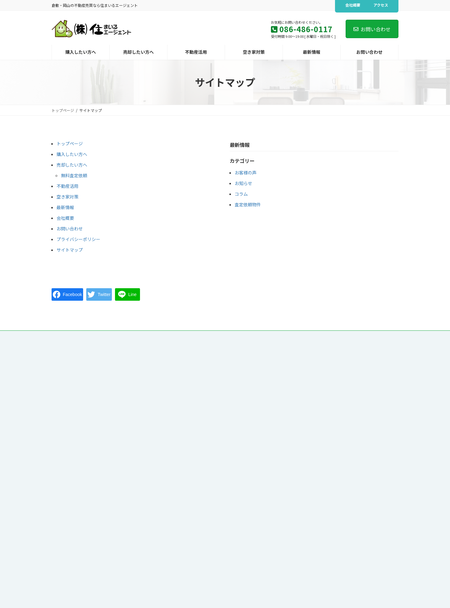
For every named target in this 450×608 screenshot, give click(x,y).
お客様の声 (246, 172)
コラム (241, 194)
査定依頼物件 (248, 204)
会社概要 (352, 5)
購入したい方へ (72, 154)
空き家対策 (67, 196)
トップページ (70, 143)
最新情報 (65, 207)
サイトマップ (70, 250)
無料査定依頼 (74, 175)
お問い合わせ (372, 29)
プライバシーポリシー (78, 239)
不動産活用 (67, 186)
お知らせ (243, 183)
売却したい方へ (72, 165)
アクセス (380, 5)
